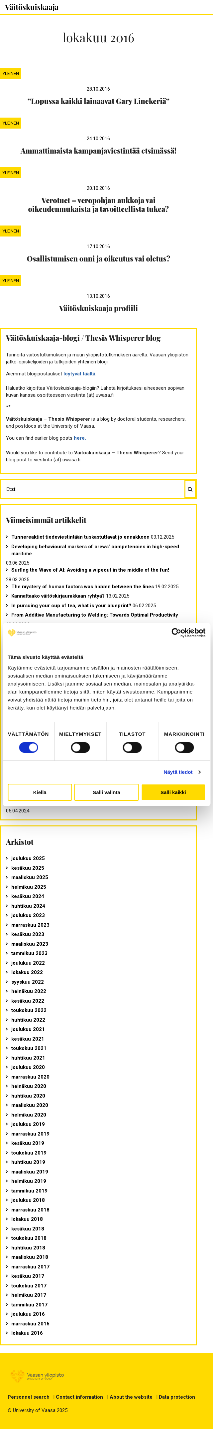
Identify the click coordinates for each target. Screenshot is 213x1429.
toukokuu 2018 (29, 1238)
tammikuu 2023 (29, 953)
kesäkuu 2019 (27, 1143)
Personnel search (29, 1397)
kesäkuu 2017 (27, 1276)
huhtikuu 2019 (28, 1162)
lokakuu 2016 (27, 1333)
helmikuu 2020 (28, 1115)
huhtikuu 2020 (28, 1096)
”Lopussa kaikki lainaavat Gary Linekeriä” (98, 101)
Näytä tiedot (178, 772)
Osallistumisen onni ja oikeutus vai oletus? (98, 258)
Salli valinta (106, 792)
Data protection (177, 1397)
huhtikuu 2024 (28, 906)
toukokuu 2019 (29, 1153)
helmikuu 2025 (28, 887)
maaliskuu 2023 (29, 944)
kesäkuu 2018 (27, 1229)
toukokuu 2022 (29, 1010)
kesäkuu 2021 (27, 1039)
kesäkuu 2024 (27, 896)
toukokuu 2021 (29, 1048)
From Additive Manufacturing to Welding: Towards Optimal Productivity (94, 615)
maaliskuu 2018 (29, 1257)
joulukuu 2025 (28, 858)
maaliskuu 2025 (29, 877)
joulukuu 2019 (28, 1124)
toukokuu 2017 (29, 1286)
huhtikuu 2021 (28, 1058)
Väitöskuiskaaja (31, 7)
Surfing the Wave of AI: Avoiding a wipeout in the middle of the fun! (90, 570)
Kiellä (40, 792)
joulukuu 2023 (28, 915)
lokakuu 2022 (27, 972)
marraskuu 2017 (30, 1267)
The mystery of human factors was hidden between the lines (82, 587)
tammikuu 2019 (29, 1191)
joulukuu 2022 (28, 963)
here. (80, 438)
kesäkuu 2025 (27, 868)
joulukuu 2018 (28, 1200)
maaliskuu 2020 (29, 1105)
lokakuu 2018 (27, 1219)
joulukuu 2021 (28, 1029)
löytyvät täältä (79, 374)
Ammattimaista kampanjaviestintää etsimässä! (98, 150)
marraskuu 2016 (30, 1324)
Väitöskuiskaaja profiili (98, 308)
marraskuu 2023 (30, 925)
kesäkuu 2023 (27, 934)
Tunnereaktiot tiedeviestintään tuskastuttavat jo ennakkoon (80, 537)
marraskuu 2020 (30, 1077)
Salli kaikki (173, 792)
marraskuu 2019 (30, 1134)
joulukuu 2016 (28, 1314)
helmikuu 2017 (28, 1295)
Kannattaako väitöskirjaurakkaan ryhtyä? (58, 596)
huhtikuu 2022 (28, 1020)
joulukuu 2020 (28, 1067)
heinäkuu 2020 (28, 1086)
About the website (131, 1397)
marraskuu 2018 (30, 1210)
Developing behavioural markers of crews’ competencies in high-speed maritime (95, 550)
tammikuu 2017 (29, 1305)
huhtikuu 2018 (28, 1248)
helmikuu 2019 (28, 1181)
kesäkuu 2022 (27, 1001)
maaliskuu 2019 (29, 1172)
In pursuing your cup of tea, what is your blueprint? (71, 606)
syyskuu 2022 (27, 982)
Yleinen (10, 73)
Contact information (79, 1397)
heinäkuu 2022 (28, 991)
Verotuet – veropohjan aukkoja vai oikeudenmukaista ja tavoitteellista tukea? (98, 205)
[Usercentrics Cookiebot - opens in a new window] (176, 633)
